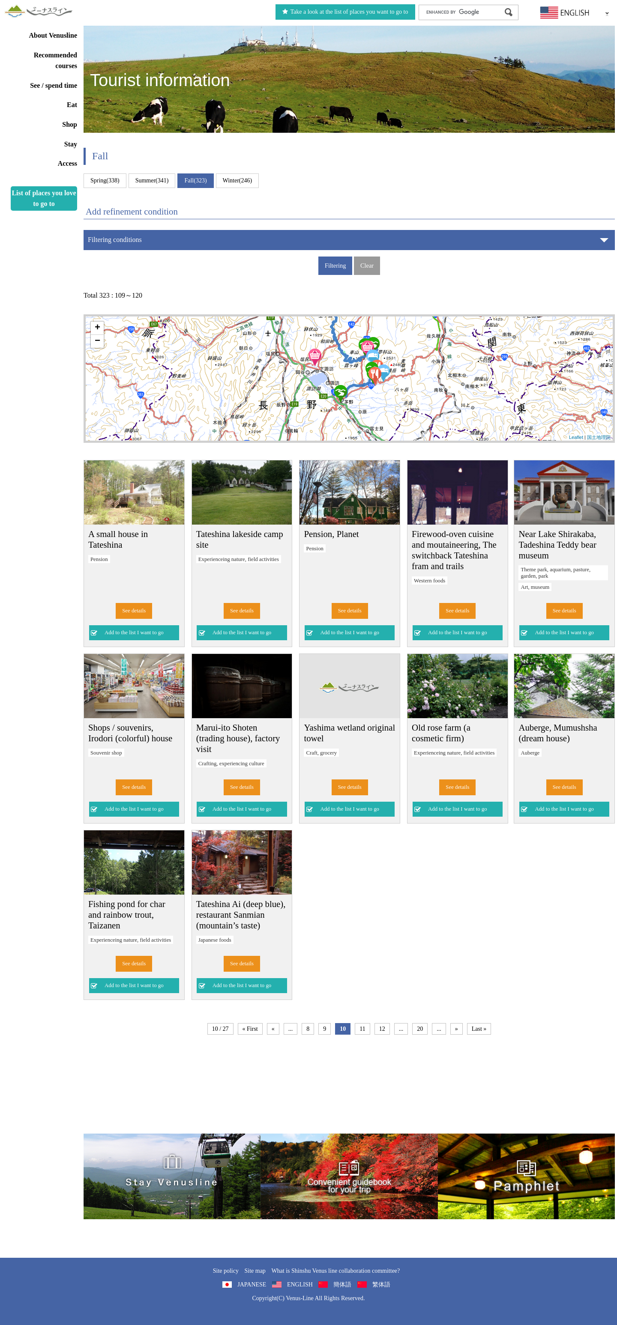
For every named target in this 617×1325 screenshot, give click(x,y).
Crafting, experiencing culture (231, 764)
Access (67, 163)
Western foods (429, 581)
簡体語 (342, 1284)
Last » (479, 1029)
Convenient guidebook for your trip (349, 1176)
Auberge (530, 753)
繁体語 (381, 1284)
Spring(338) (105, 180)
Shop (69, 124)
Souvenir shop (106, 753)
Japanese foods (214, 940)
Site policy (226, 1271)
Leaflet (576, 437)
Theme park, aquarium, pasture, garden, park (555, 573)
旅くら (172, 1176)
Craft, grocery (321, 753)
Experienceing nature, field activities (238, 559)
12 (382, 1029)
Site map (254, 1271)
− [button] (97, 341)
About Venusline (53, 35)
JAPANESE (251, 1284)
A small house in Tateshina (118, 539)
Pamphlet (526, 1176)
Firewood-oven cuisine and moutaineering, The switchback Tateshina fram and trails (454, 550)
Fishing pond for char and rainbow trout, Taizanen (126, 914)
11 (362, 1029)
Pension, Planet (331, 534)
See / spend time (53, 85)
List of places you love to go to (44, 198)
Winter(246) (237, 180)
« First (250, 1029)
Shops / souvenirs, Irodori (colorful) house (130, 732)
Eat (72, 104)
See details (134, 611)
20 (420, 1029)
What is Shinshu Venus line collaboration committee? (335, 1271)
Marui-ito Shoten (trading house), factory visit (238, 738)
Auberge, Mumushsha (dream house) (557, 732)
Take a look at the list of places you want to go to (345, 12)
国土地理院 (599, 437)
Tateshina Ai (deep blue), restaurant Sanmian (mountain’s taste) (241, 914)
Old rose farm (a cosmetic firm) (441, 732)
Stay (70, 144)
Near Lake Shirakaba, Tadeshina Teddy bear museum (557, 544)
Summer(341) (152, 180)
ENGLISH (300, 1284)
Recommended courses (55, 60)
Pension (99, 559)
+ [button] (97, 328)
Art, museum (535, 587)
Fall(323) (195, 180)
